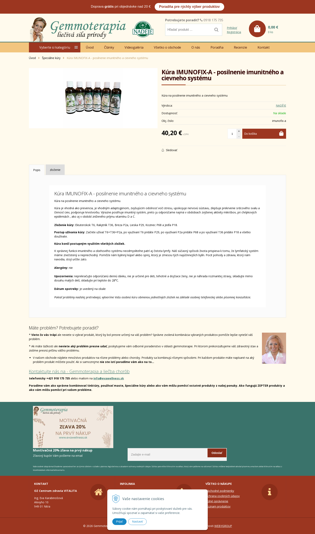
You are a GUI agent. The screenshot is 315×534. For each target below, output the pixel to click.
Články (109, 47)
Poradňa (217, 47)
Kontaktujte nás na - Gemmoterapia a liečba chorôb (79, 371)
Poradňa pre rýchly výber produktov (189, 7)
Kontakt (264, 47)
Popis (36, 170)
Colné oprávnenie (217, 501)
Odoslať (217, 453)
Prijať (119, 521)
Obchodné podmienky (220, 491)
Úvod (90, 47)
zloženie (55, 170)
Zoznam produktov (218, 506)
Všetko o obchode (167, 47)
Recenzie (240, 47)
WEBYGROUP (223, 526)
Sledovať (169, 150)
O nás (195, 47)
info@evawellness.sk (108, 378)
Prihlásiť (232, 28)
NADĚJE (281, 105)
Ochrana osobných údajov (223, 496)
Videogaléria (134, 47)
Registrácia (234, 32)
